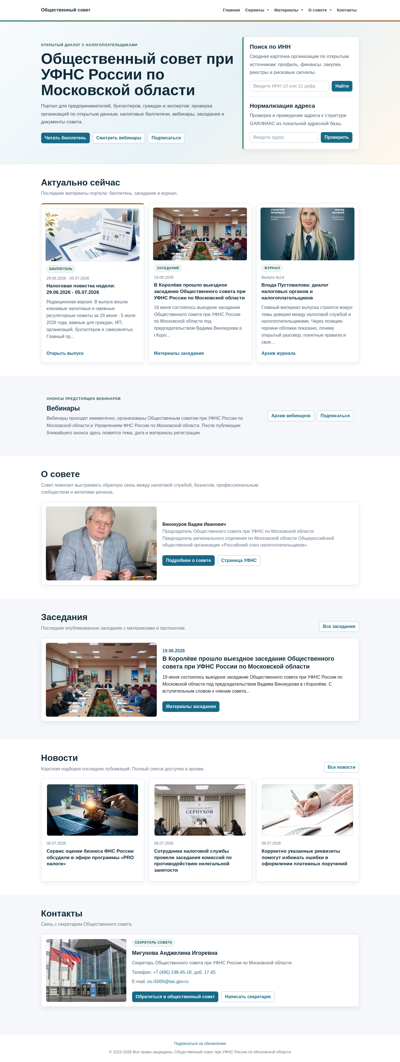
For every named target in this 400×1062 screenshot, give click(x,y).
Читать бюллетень (65, 137)
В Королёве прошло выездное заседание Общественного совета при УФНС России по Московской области (199, 291)
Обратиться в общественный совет (175, 996)
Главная (231, 10)
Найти (342, 86)
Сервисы (254, 10)
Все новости (341, 767)
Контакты (347, 10)
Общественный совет (66, 9)
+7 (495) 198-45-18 (172, 972)
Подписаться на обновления (200, 1043)
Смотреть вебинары (118, 137)
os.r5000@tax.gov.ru (168, 981)
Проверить (336, 137)
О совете (317, 10)
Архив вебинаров (290, 415)
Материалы (286, 10)
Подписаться (166, 137)
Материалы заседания (179, 353)
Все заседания (339, 626)
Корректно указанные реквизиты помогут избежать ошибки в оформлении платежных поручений (304, 857)
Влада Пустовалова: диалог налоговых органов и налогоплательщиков (295, 291)
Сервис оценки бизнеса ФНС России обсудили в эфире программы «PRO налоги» (90, 857)
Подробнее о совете (188, 560)
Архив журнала (278, 353)
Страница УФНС (239, 560)
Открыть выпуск (64, 353)
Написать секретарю (248, 996)
